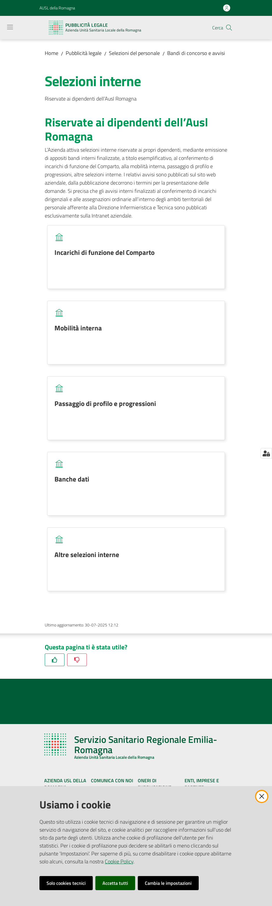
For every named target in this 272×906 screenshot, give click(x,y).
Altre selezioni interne (86, 554)
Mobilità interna (78, 327)
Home (51, 53)
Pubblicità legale (84, 53)
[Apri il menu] (10, 27)
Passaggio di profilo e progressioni (105, 403)
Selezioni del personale (134, 53)
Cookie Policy (119, 861)
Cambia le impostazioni (168, 883)
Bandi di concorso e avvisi (196, 53)
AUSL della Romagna (57, 8)
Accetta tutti (115, 883)
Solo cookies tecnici (66, 883)
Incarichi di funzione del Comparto (104, 252)
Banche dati (71, 479)
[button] (229, 27)
